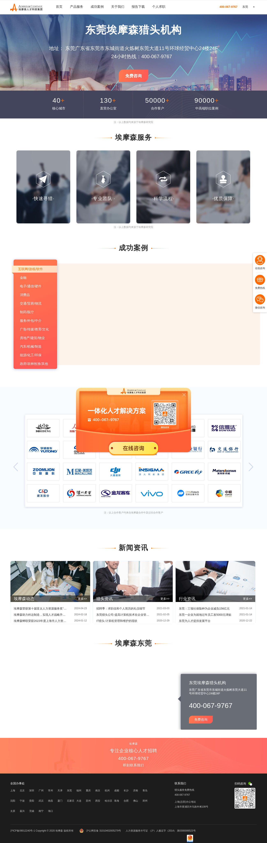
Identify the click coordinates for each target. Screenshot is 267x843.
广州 (41, 790)
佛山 (135, 800)
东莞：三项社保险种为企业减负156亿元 (204, 608)
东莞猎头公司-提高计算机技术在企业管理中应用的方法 (123, 614)
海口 (50, 811)
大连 (78, 800)
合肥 (126, 800)
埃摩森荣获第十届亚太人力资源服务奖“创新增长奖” (40, 608)
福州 (78, 790)
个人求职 (158, 6)
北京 (22, 790)
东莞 (69, 790)
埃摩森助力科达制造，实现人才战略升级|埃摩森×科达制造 (40, 614)
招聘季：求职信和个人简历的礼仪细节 (120, 608)
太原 (12, 811)
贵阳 (31, 800)
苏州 (88, 800)
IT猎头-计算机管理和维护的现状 (116, 620)
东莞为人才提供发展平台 (195, 620)
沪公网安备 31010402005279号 (100, 830)
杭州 (107, 790)
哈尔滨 (108, 800)
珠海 (116, 800)
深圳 (31, 790)
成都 (116, 790)
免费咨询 (133, 76)
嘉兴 (22, 811)
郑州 (145, 800)
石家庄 (70, 800)
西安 (97, 800)
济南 (135, 790)
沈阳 (12, 800)
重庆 (88, 790)
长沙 (126, 790)
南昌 (50, 800)
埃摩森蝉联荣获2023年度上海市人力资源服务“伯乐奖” (40, 620)
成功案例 (97, 6)
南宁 (41, 811)
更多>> (82, 598)
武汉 (41, 800)
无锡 (31, 811)
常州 (50, 790)
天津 (60, 790)
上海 (12, 790)
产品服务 (76, 6)
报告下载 (138, 6)
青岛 (145, 790)
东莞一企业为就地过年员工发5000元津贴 (205, 614)
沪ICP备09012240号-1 (22, 830)
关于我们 (117, 6)
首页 (59, 6)
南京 (97, 790)
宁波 (22, 800)
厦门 (60, 800)
